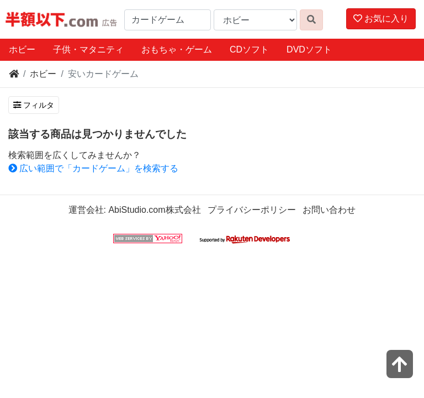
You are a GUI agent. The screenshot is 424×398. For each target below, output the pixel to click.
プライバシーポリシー (252, 209)
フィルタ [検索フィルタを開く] (33, 105)
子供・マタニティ (88, 49)
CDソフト (249, 49)
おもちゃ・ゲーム (176, 49)
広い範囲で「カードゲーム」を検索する (93, 168)
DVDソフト (309, 49)
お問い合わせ (329, 209)
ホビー (22, 49)
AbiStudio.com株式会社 (154, 209)
